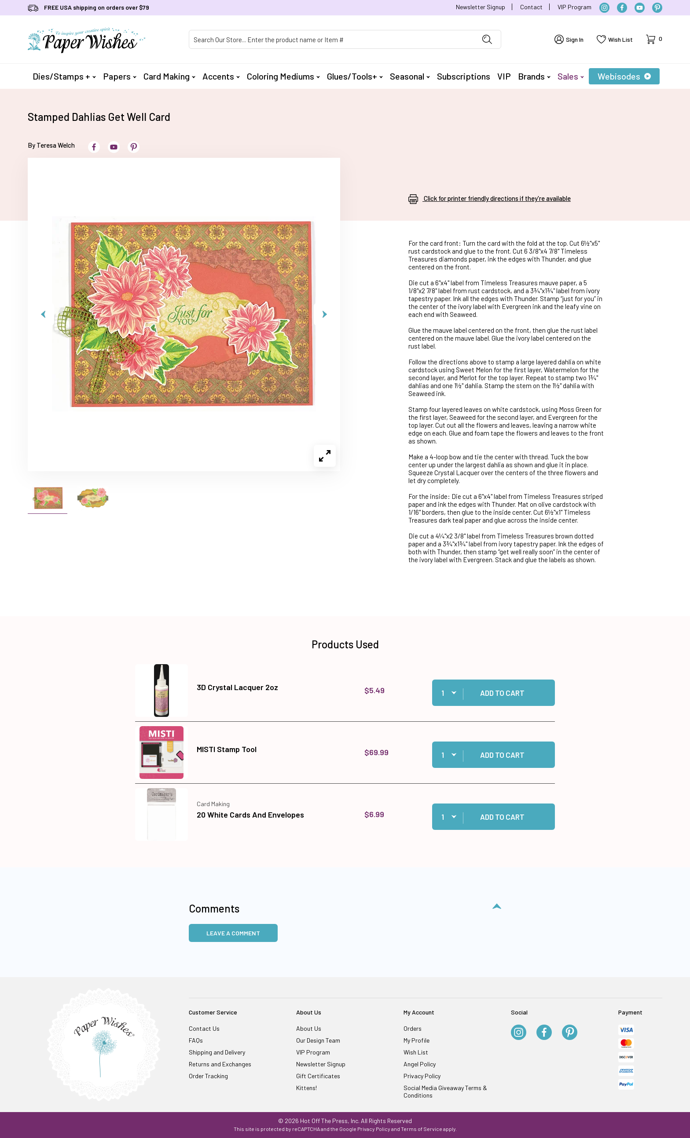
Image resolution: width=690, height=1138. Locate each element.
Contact (531, 7)
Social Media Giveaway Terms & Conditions (445, 1091)
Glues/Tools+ (355, 76)
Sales (571, 76)
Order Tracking (208, 1076)
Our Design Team (318, 1040)
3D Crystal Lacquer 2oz (237, 687)
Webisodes (624, 76)
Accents (221, 76)
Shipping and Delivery (217, 1052)
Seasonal (410, 76)
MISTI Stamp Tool (227, 749)
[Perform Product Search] (487, 39)
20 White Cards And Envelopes (250, 814)
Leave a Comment (233, 933)
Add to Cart (502, 692)
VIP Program (574, 7)
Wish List (416, 1052)
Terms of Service (421, 1129)
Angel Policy (420, 1064)
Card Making (169, 76)
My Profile (416, 1040)
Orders (413, 1028)
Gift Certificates (318, 1076)
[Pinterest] (657, 8)
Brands (534, 76)
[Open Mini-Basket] (654, 39)
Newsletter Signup (480, 7)
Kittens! (306, 1087)
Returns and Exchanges (220, 1064)
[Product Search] (331, 39)
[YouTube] (640, 8)
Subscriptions (463, 76)
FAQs (196, 1040)
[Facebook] (622, 8)
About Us (308, 1028)
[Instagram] (604, 8)
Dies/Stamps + (64, 76)
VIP (504, 76)
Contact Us (204, 1028)
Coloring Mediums (283, 76)
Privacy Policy (422, 1076)
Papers (119, 76)
